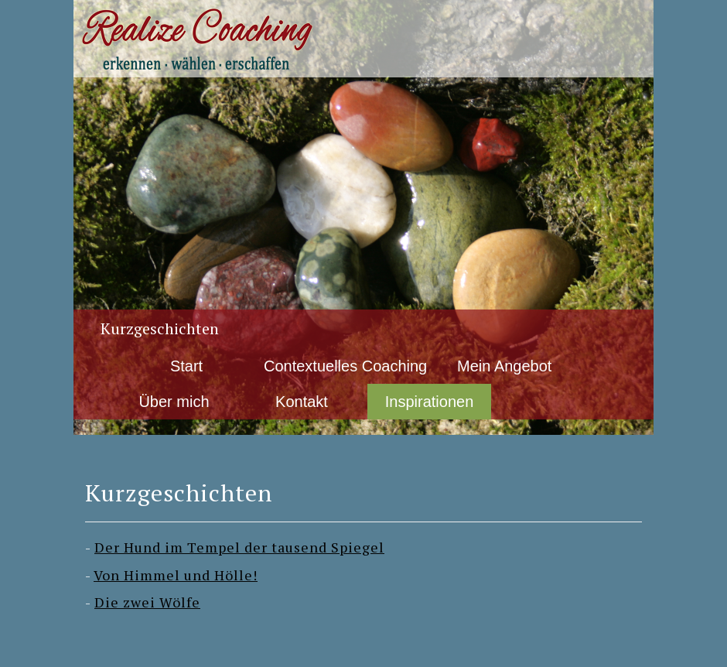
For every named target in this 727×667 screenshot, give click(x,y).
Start (186, 366)
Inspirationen (429, 401)
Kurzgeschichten (160, 328)
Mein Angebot (504, 366)
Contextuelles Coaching (345, 366)
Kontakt (301, 401)
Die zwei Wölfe (147, 602)
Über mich (173, 401)
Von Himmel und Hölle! (176, 575)
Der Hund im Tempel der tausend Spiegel (239, 547)
